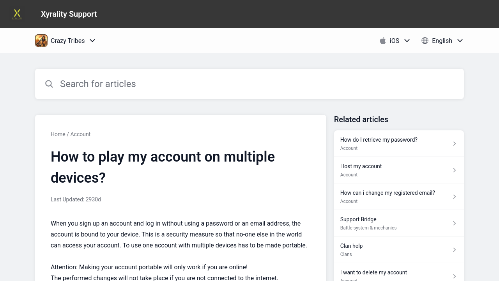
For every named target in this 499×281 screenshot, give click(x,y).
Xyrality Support (69, 14)
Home (58, 134)
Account (80, 134)
